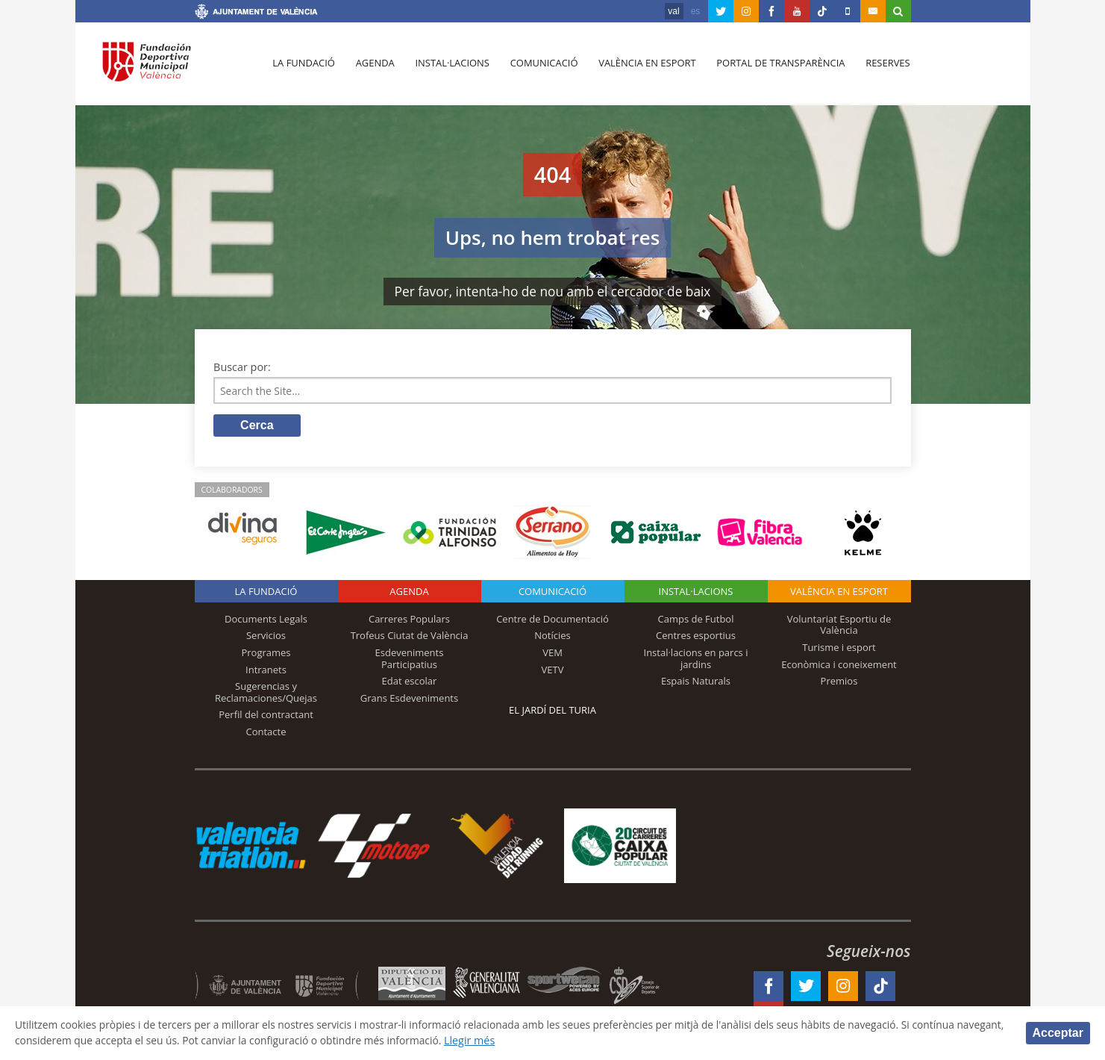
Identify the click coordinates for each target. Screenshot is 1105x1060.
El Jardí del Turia (552, 711)
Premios (839, 682)
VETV (553, 670)
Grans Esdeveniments (409, 699)
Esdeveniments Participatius (409, 660)
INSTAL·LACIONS (696, 592)
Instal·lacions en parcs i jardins (696, 660)
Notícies (552, 636)
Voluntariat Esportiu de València (839, 626)
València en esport (643, 68)
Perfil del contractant (266, 716)
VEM (552, 654)
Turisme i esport (839, 648)
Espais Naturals (695, 682)
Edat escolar (409, 682)
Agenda (373, 68)
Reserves (882, 68)
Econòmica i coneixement (839, 665)
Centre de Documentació (552, 620)
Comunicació (541, 68)
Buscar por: (242, 367)
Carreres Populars (409, 620)
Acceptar (1058, 1032)
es (696, 11)
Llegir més (540, 1040)
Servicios (266, 636)
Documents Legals (266, 620)
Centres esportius (696, 636)
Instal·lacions (450, 68)
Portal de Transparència (775, 68)
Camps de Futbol (696, 620)
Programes (265, 654)
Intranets (266, 670)
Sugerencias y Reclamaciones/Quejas (266, 693)
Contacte (266, 733)
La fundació (303, 68)
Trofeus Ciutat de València (410, 636)
